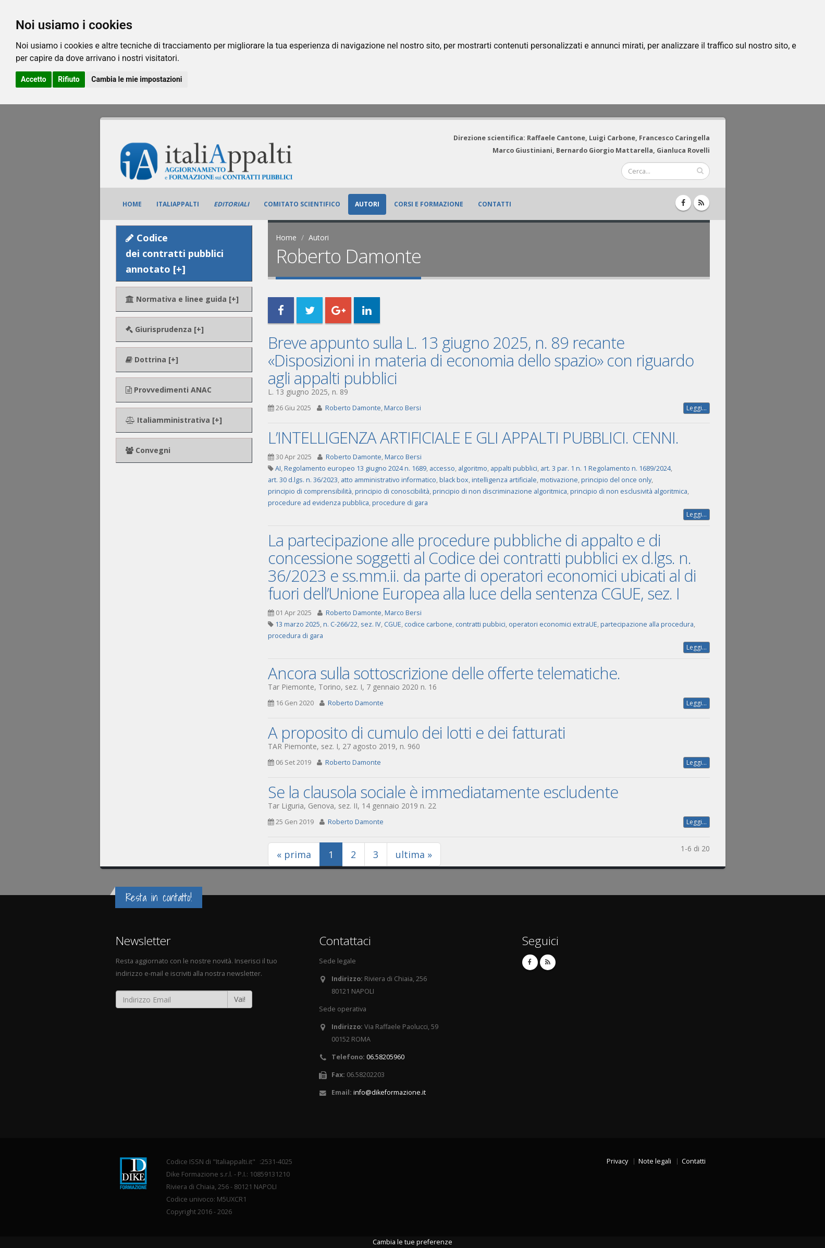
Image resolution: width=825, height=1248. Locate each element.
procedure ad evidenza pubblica (318, 502)
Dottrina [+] (152, 359)
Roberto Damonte (353, 407)
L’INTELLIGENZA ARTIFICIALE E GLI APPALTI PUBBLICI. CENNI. (473, 437)
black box (454, 479)
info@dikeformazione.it (389, 1092)
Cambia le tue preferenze (412, 1242)
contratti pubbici (480, 624)
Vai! (239, 999)
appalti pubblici (513, 468)
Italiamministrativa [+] (174, 420)
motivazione (559, 479)
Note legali (654, 1161)
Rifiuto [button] (69, 79)
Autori (367, 204)
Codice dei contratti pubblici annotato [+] (175, 253)
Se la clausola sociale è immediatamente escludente (443, 792)
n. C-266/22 (340, 624)
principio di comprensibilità (310, 491)
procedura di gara (295, 635)
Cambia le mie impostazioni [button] (136, 79)
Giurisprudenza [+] (165, 329)
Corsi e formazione (428, 204)
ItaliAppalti (177, 204)
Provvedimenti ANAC (169, 390)
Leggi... (696, 407)
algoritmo (472, 468)
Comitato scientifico (302, 204)
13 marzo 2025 (297, 624)
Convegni (148, 450)
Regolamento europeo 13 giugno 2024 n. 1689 (355, 468)
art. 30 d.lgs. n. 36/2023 (303, 479)
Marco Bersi (402, 407)
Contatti (494, 204)
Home (132, 204)
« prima (294, 854)
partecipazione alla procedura (647, 624)
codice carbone (428, 624)
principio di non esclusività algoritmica (628, 491)
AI (278, 468)
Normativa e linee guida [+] (182, 299)
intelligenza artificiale (504, 479)
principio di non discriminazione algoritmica (500, 491)
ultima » (414, 854)
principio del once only (616, 479)
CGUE (392, 624)
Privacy (617, 1161)
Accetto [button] (33, 79)
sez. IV (371, 624)
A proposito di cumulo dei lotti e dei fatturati (416, 732)
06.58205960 (385, 1057)
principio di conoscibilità (392, 491)
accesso (442, 468)
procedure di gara (400, 502)
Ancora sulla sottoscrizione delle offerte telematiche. (444, 673)
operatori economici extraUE (553, 624)
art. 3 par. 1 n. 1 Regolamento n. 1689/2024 (605, 468)
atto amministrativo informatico (388, 479)
